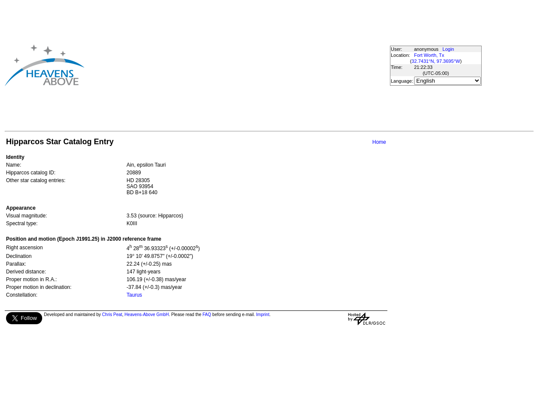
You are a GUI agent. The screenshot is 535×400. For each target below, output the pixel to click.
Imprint (262, 314)
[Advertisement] (233, 65)
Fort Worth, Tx (429, 55)
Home (379, 142)
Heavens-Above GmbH (146, 314)
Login (448, 49)
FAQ (207, 314)
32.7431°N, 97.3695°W (435, 61)
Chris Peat (112, 314)
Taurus (134, 295)
